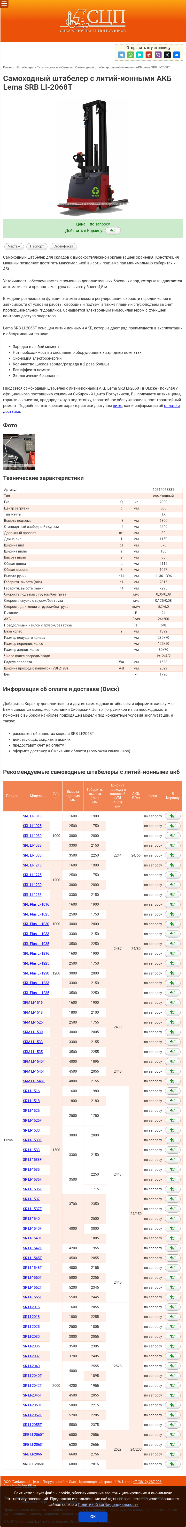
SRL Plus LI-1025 (36, 914)
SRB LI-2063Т (33, 1445)
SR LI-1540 (31, 1219)
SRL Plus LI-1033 (36, 934)
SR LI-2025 (31, 1327)
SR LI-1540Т (32, 1238)
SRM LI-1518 (33, 1013)
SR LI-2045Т (32, 1395)
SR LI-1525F (32, 1121)
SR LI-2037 (31, 1356)
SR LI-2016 (31, 1307)
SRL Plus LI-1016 (36, 904)
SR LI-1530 (31, 1130)
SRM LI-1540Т (34, 1062)
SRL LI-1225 (32, 875)
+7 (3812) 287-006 (147, 1482)
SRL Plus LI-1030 (36, 924)
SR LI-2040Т (32, 1376)
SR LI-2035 (31, 1346)
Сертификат (63, 246)
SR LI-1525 (31, 1111)
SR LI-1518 (31, 1101)
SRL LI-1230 (32, 885)
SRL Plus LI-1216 (36, 954)
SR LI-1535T (32, 1189)
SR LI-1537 (31, 1199)
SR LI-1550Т (32, 1278)
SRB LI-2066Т (33, 1454)
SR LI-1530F (32, 1140)
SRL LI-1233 (32, 895)
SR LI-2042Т (32, 1386)
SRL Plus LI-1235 (36, 993)
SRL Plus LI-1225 (36, 963)
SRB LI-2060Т (33, 1435)
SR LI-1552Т (32, 1288)
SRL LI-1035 (32, 855)
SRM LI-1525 (33, 1022)
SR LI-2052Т (32, 1415)
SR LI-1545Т (32, 1258)
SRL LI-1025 (32, 826)
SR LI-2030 (31, 1337)
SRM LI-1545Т (34, 1071)
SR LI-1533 (31, 1150)
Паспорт (37, 246)
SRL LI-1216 (32, 865)
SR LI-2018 (31, 1317)
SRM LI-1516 (33, 1003)
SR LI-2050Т (32, 1405)
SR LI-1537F (32, 1209)
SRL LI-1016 (32, 816)
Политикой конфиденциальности (108, 1504)
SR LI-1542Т (32, 1248)
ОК (93, 1517)
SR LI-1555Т (32, 1297)
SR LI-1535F (32, 1180)
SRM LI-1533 (33, 1042)
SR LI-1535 (31, 1170)
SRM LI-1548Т (34, 1081)
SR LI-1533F (32, 1160)
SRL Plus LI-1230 (36, 973)
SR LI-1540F (32, 1229)
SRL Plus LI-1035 (36, 944)
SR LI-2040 (31, 1366)
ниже (117, 405)
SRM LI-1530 (33, 1032)
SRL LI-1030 (32, 836)
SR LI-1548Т (32, 1268)
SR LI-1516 (31, 1091)
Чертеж (14, 246)
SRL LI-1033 (32, 845)
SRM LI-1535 (33, 1052)
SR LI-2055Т (32, 1425)
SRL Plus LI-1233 (36, 983)
